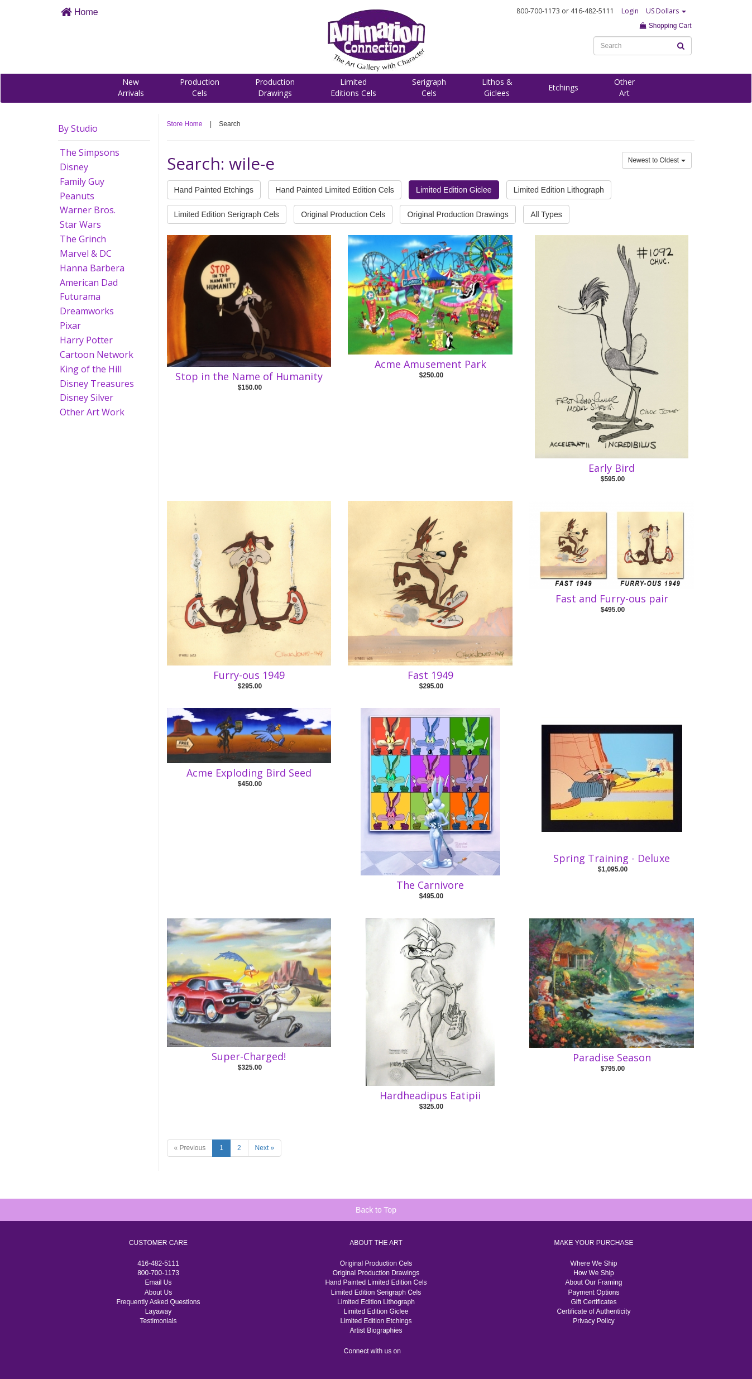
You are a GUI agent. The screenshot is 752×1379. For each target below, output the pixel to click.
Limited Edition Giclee (453, 189)
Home (79, 12)
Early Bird (611, 468)
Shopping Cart (665, 26)
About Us (158, 1292)
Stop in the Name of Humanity (249, 376)
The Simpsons (89, 152)
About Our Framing (593, 1282)
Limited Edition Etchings (375, 1321)
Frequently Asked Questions (158, 1302)
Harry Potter (86, 340)
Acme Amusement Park (430, 364)
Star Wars (80, 224)
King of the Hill (91, 369)
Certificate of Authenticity (593, 1311)
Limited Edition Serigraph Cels (226, 214)
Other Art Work (92, 412)
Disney (74, 167)
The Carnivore (430, 885)
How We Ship (593, 1273)
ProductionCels (199, 87)
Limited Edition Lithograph (559, 189)
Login (630, 11)
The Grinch (83, 239)
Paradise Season (612, 1057)
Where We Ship (594, 1263)
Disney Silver (86, 397)
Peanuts (77, 196)
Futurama (80, 296)
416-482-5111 (158, 1263)
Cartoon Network (96, 354)
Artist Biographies (375, 1330)
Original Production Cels (343, 214)
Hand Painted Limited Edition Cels (334, 189)
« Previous (190, 1148)
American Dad (89, 282)
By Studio (78, 128)
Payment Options (593, 1292)
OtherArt (624, 87)
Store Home (185, 124)
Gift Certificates (593, 1302)
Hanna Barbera (92, 268)
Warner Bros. (88, 210)
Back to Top (376, 1209)
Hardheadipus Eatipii (430, 1095)
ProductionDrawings (275, 87)
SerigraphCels (429, 87)
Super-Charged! (249, 1056)
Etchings (563, 87)
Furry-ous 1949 (249, 675)
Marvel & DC (86, 253)
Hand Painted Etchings (213, 189)
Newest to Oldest (657, 160)
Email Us (158, 1282)
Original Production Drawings (457, 214)
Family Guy (82, 181)
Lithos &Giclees (497, 87)
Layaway (158, 1311)
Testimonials (158, 1321)
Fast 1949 (430, 675)
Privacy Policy (594, 1321)
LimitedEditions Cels (353, 87)
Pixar (70, 325)
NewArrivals (131, 87)
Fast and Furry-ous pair (611, 598)
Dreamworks (87, 311)
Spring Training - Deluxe (611, 858)
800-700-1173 (158, 1273)
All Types (546, 214)
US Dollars (666, 11)
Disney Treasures (97, 383)
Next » (265, 1148)
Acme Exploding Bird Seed (249, 772)
